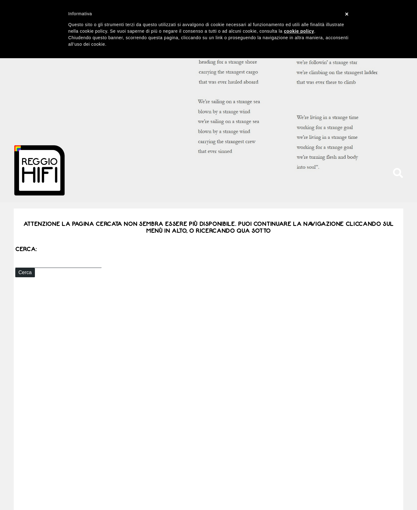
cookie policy (299, 31)
